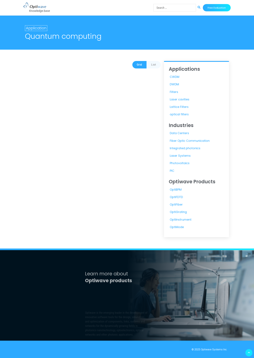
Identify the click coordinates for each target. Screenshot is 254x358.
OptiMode (177, 227)
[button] (217, 7)
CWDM (174, 77)
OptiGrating (178, 212)
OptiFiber (176, 204)
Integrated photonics (185, 148)
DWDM (174, 84)
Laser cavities (179, 99)
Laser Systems (180, 156)
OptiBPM (176, 190)
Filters (174, 92)
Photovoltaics (180, 163)
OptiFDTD (176, 197)
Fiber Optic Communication (190, 141)
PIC (172, 171)
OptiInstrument (180, 220)
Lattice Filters (179, 107)
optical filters (179, 114)
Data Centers (179, 133)
